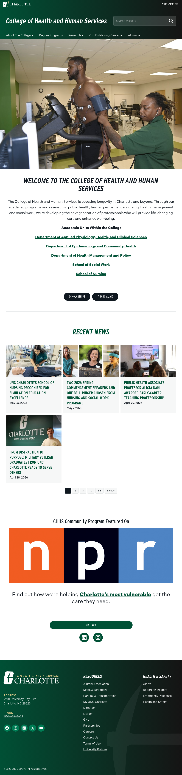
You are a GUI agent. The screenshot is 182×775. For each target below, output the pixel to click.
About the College (18, 35)
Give (86, 719)
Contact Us (90, 737)
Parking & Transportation (99, 696)
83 (99, 490)
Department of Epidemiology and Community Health (91, 246)
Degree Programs (51, 35)
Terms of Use (92, 743)
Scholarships (77, 296)
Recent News (91, 332)
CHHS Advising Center (104, 35)
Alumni (132, 35)
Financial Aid (105, 296)
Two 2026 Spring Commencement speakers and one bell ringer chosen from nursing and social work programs (91, 392)
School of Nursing (91, 274)
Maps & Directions (95, 690)
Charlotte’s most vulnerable (115, 594)
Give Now (91, 625)
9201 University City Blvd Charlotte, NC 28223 (20, 701)
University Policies (95, 749)
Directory (89, 707)
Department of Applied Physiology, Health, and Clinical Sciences (91, 237)
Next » (111, 490)
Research (74, 35)
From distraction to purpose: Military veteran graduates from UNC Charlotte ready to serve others (31, 462)
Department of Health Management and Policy (91, 255)
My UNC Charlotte (95, 702)
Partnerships (91, 725)
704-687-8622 (13, 716)
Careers (88, 731)
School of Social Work (91, 264)
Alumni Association (96, 684)
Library (88, 713)
